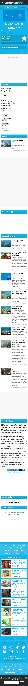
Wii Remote (4, 120)
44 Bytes (17, 658)
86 (9, 246)
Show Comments (14, 502)
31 (9, 374)
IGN (13, 669)
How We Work (21, 545)
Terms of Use (7, 550)
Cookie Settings (9, 553)
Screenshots (20, 52)
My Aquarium (14, 25)
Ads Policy (15, 550)
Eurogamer (19, 669)
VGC (24, 669)
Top (4, 545)
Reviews (11, 52)
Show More (14, 638)
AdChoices (22, 658)
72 (9, 146)
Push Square (12, 664)
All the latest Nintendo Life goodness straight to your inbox (14, 678)
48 (9, 258)
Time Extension (9, 666)
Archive (22, 550)
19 (9, 333)
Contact (13, 548)
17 (9, 312)
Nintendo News (6, 669)
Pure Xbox (20, 664)
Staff (14, 545)
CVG (18, 672)
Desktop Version (19, 553)
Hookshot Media (12, 657)
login (21, 512)
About (9, 545)
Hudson (11, 33)
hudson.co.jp (5, 130)
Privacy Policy (20, 548)
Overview (4, 52)
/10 (9, 38)
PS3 (3, 110)
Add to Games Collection (10, 47)
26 (9, 346)
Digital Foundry (19, 666)
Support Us (7, 548)
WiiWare (11, 31)
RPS (22, 672)
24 (9, 279)
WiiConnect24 (5, 125)
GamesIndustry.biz (10, 672)
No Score (4, 43)
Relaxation (4, 95)
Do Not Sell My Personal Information (14, 660)
